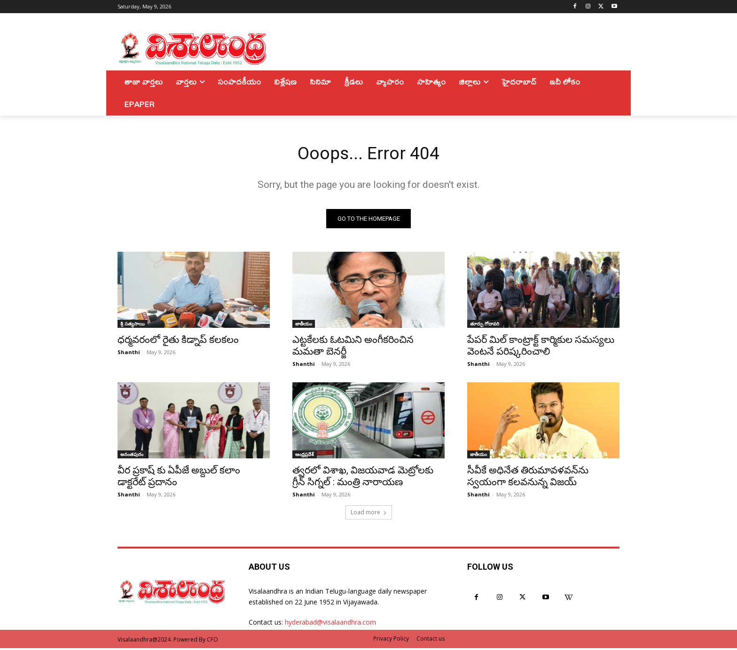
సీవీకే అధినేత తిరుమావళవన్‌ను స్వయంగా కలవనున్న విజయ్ (527, 477)
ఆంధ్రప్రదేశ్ (304, 456)
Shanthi (129, 353)
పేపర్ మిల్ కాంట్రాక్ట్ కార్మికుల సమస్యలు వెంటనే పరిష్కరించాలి (540, 347)
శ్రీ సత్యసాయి (132, 325)
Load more (369, 514)
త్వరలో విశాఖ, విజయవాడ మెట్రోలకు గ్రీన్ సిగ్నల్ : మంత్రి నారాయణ (362, 477)
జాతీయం (303, 325)
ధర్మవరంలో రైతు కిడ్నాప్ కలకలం (178, 341)
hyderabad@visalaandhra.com (330, 623)
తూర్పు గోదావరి (484, 325)
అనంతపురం (131, 456)
